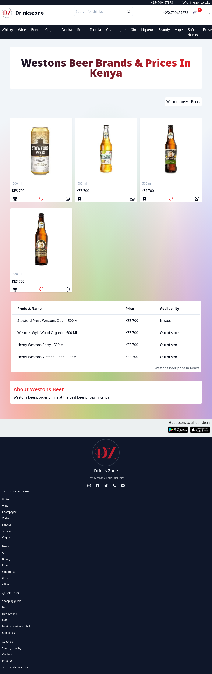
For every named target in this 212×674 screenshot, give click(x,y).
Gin (133, 29)
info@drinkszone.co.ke (194, 2)
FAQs (5, 620)
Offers (6, 584)
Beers (35, 29)
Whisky (7, 29)
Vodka (67, 29)
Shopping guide (11, 601)
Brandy (164, 29)
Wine (22, 29)
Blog (5, 607)
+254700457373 (162, 2)
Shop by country (11, 648)
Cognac (51, 29)
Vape (179, 29)
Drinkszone (29, 12)
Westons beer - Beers (183, 101)
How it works (10, 614)
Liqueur (147, 29)
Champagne (116, 29)
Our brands (9, 654)
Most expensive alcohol (16, 626)
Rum (81, 29)
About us (7, 641)
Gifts (5, 578)
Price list (7, 661)
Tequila (95, 29)
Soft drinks (8, 572)
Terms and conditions (15, 667)
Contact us (8, 633)
